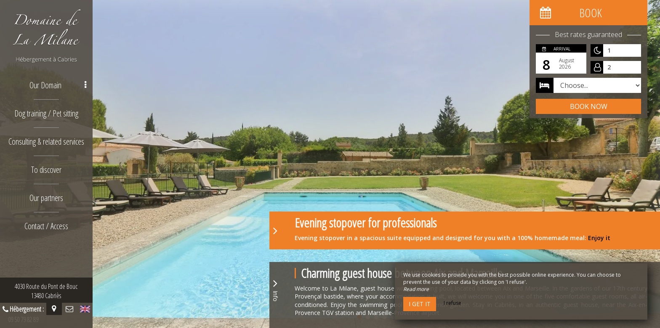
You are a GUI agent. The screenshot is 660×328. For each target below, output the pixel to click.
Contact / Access (46, 226)
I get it (420, 304)
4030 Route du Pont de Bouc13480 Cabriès (46, 291)
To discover (46, 169)
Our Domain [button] (57, 85)
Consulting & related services (46, 141)
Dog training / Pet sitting (46, 113)
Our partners (46, 198)
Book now (588, 106)
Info (275, 289)
